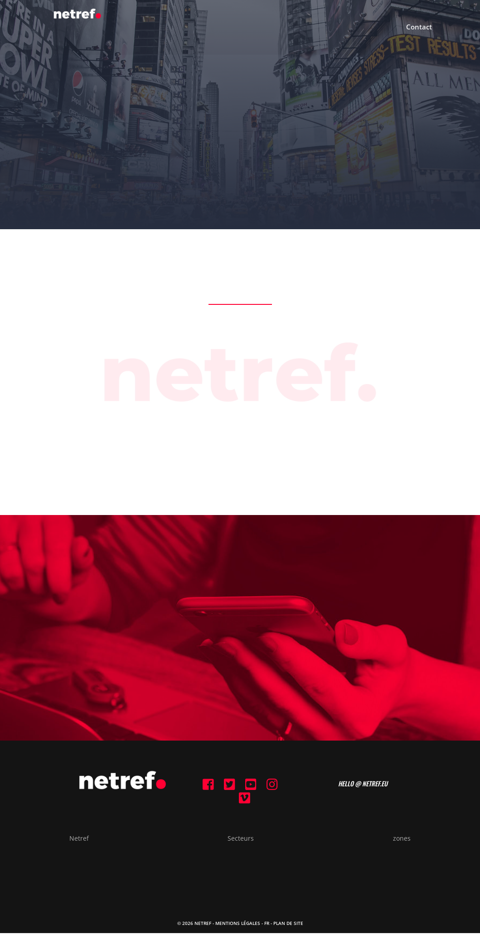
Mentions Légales (237, 923)
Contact (419, 28)
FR (266, 923)
